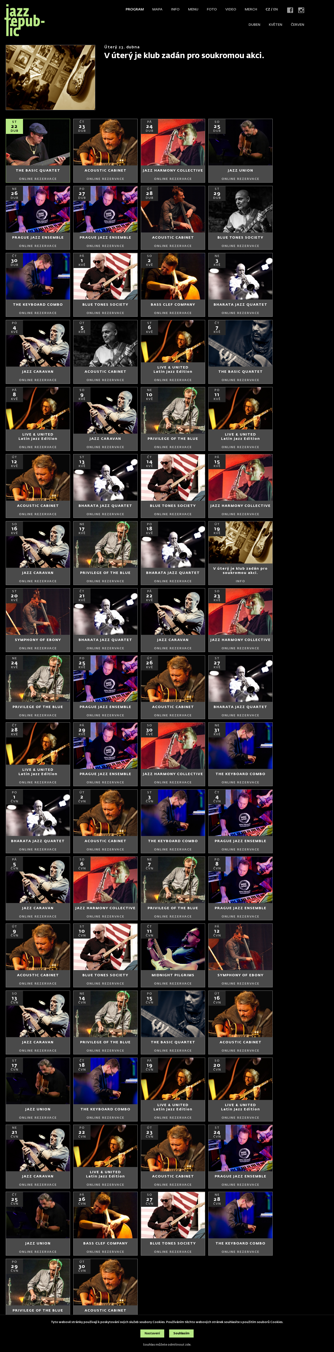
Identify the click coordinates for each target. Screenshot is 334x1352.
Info (175, 9)
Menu (193, 9)
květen (275, 25)
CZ (268, 9)
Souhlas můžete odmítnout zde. (167, 1344)
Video (230, 9)
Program (135, 9)
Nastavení (152, 1333)
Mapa (157, 9)
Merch (251, 9)
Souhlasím (181, 1333)
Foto (212, 9)
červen (297, 25)
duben (254, 25)
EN (275, 9)
